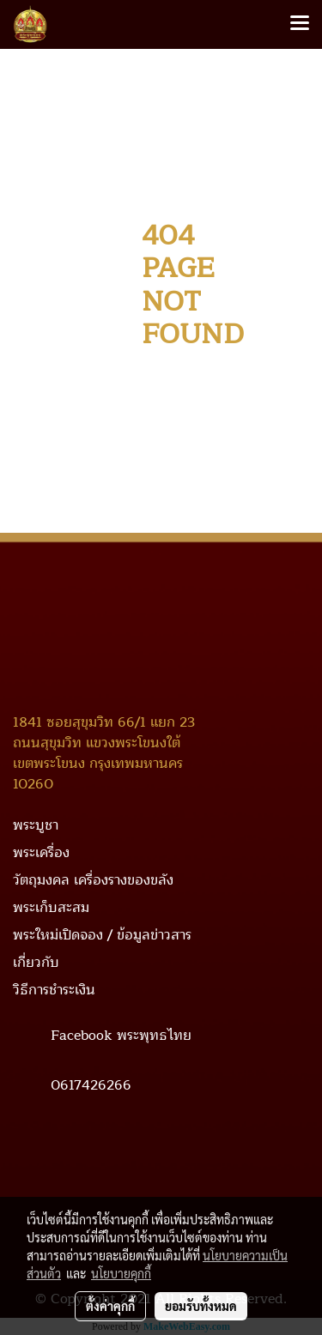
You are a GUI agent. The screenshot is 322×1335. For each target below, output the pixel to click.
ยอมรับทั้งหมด (201, 1306)
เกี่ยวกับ (36, 962)
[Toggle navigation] (300, 24)
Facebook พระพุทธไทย (121, 1035)
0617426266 (91, 1084)
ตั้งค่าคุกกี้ (110, 1306)
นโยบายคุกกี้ (121, 1273)
